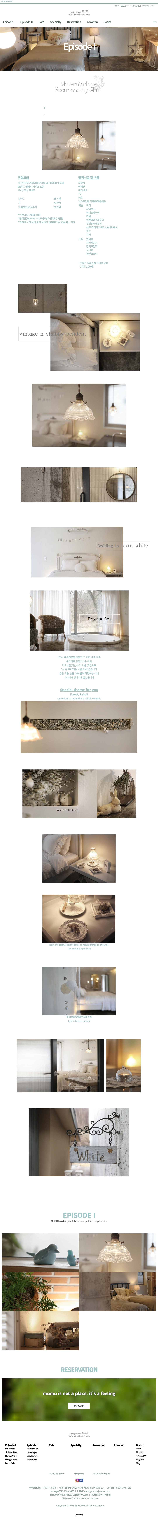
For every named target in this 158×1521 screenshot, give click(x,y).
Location (92, 22)
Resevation (74, 22)
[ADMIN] (79, 1514)
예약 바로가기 (79, 1406)
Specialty (55, 22)
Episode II (26, 22)
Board (107, 22)
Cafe (41, 22)
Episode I (8, 22)
